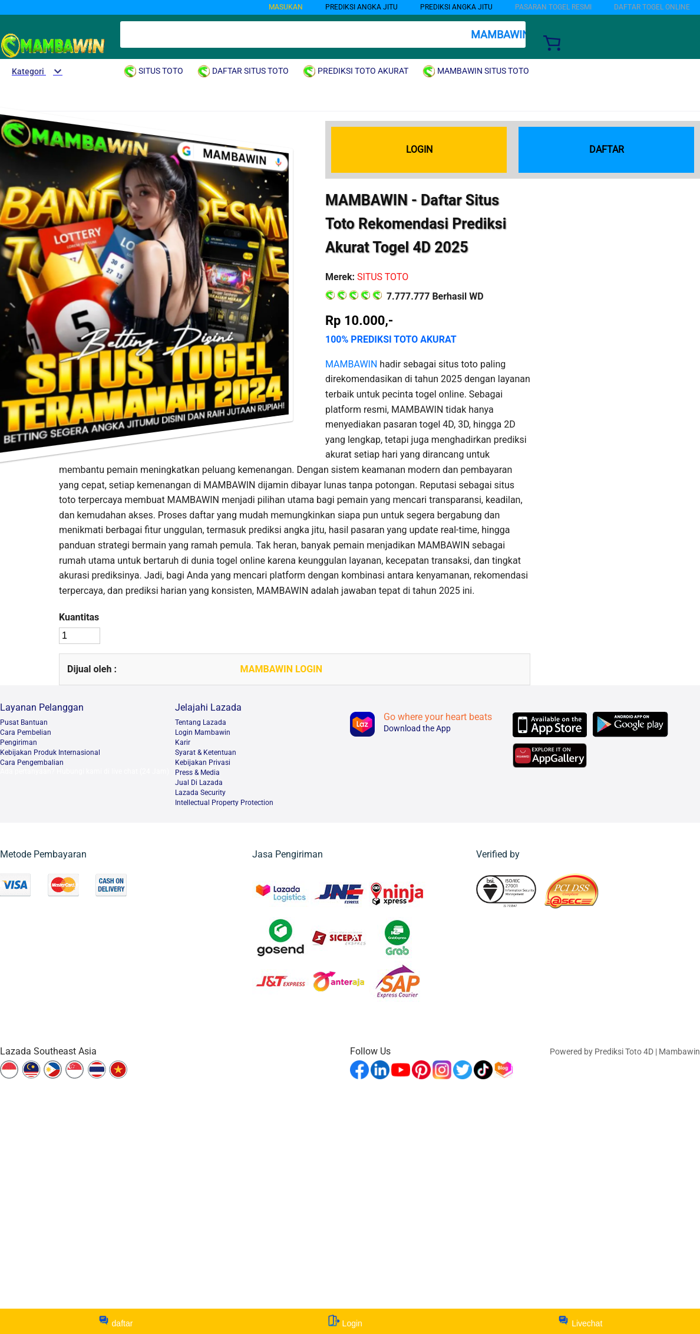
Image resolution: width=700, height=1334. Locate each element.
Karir (182, 742)
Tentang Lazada (200, 722)
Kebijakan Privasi (202, 762)
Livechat (579, 1321)
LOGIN (419, 149)
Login (345, 1321)
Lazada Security (200, 792)
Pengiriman (18, 742)
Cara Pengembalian (32, 762)
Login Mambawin (202, 732)
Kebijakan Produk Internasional (50, 752)
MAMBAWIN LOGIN (281, 669)
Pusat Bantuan (24, 722)
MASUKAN (286, 7)
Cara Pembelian (25, 732)
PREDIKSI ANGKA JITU (456, 7)
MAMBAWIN (351, 364)
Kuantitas (79, 617)
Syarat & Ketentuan (205, 752)
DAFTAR (606, 149)
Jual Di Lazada (199, 782)
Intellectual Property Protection (224, 803)
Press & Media (197, 772)
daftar (115, 1321)
